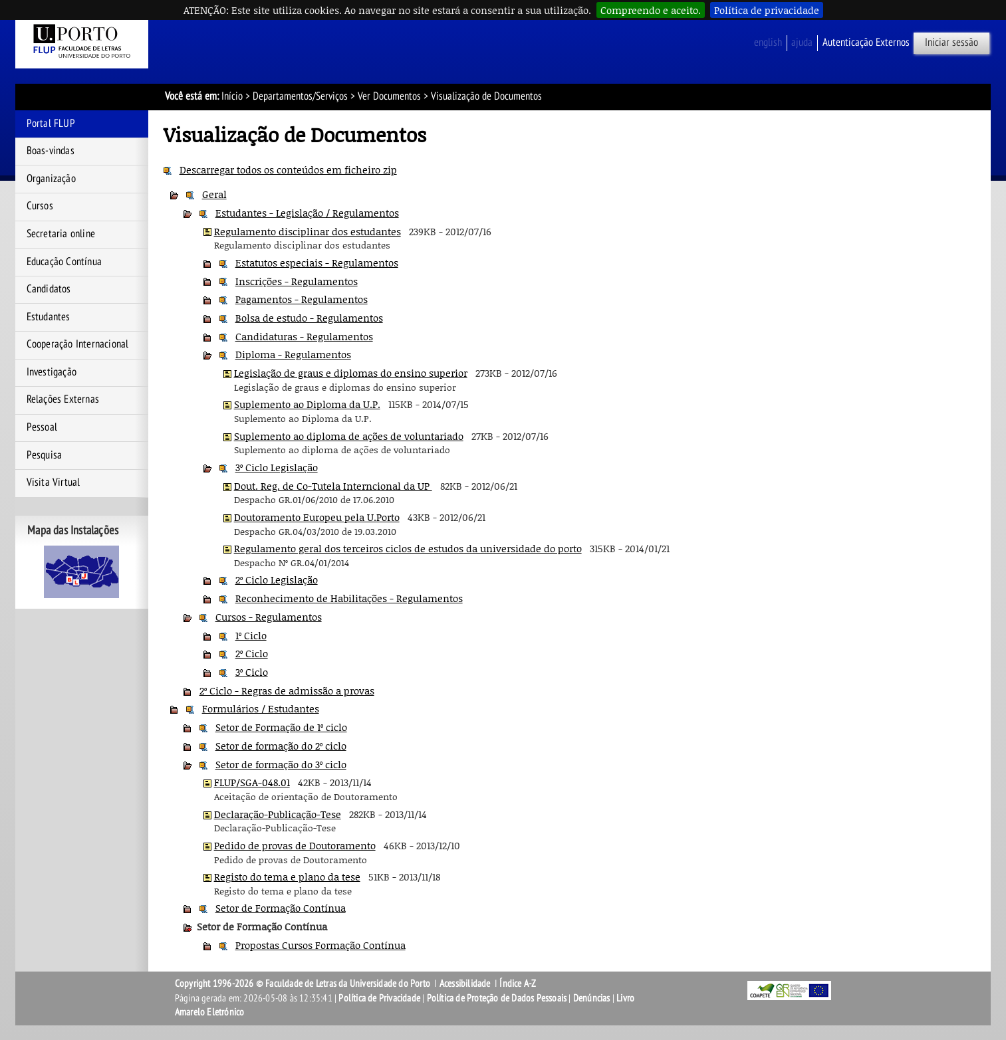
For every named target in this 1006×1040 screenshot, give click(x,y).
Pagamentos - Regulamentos (301, 299)
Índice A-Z (517, 983)
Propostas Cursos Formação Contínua (320, 945)
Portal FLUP (51, 123)
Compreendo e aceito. (650, 10)
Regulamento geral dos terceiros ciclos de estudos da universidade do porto (408, 548)
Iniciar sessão (951, 42)
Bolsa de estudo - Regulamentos (309, 317)
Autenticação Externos (866, 42)
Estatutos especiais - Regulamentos (316, 262)
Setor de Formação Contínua (280, 907)
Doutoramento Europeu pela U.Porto (317, 517)
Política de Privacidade (379, 998)
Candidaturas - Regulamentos (304, 336)
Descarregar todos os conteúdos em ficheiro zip (288, 169)
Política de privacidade (766, 10)
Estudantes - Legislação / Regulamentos (307, 212)
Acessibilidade (465, 983)
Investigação (51, 372)
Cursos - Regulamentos (268, 616)
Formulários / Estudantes (260, 708)
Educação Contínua (64, 261)
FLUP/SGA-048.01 (252, 782)
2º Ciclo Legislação (276, 579)
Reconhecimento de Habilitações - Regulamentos (349, 598)
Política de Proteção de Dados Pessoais (497, 998)
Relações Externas (63, 399)
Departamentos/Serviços (300, 96)
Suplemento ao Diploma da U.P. (307, 404)
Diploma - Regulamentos (293, 354)
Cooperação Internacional (78, 344)
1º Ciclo (251, 635)
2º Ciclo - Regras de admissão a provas (286, 690)
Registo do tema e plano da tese (287, 876)
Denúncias (591, 998)
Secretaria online (61, 234)
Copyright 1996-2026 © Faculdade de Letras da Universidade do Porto (303, 983)
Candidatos (49, 289)
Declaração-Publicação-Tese (277, 814)
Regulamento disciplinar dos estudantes (307, 231)
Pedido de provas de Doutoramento (295, 845)
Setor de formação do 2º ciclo (280, 745)
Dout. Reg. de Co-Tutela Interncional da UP (333, 485)
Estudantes (48, 317)
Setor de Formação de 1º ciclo (281, 727)
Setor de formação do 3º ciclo (280, 764)
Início (232, 96)
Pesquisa (45, 455)
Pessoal (42, 427)
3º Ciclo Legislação (276, 467)
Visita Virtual (53, 482)
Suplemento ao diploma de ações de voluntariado (348, 436)
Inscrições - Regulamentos (296, 281)
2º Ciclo (251, 653)
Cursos (40, 206)
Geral (214, 194)
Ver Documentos (389, 96)
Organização (51, 178)
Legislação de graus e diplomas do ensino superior (350, 372)
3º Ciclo (251, 671)
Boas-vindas (50, 150)
